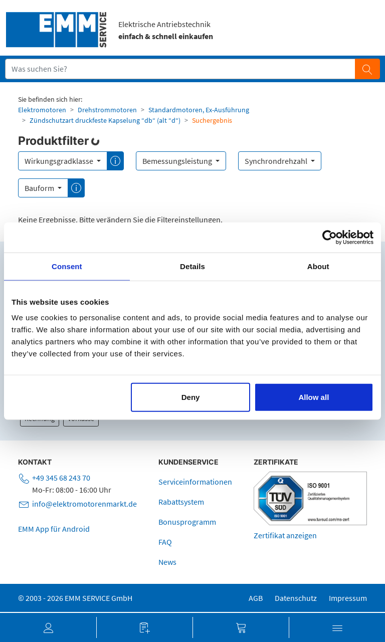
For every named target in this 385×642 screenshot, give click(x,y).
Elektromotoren (42, 109)
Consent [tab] (67, 266)
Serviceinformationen (195, 482)
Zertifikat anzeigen (285, 535)
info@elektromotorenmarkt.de (84, 504)
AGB (256, 598)
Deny (190, 397)
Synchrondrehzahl (277, 161)
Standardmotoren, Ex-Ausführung (198, 109)
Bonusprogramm (187, 522)
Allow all (313, 397)
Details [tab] (192, 266)
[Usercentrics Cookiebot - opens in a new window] (329, 237)
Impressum (348, 598)
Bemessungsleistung (178, 161)
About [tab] (318, 266)
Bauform (40, 188)
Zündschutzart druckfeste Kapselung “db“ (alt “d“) (105, 120)
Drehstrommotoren (107, 109)
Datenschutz (296, 598)
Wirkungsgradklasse (60, 161)
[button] (48, 627)
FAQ (165, 542)
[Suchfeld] (180, 69)
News (167, 562)
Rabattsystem (181, 502)
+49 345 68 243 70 (61, 478)
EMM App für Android (54, 529)
